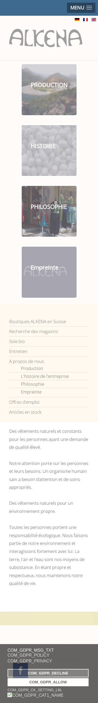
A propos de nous (26, 361)
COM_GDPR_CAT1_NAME (38, 695)
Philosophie (32, 384)
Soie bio (17, 341)
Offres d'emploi (24, 402)
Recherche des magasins (33, 331)
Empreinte (31, 392)
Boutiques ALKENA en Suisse (37, 321)
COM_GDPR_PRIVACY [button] (30, 661)
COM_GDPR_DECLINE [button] (48, 673)
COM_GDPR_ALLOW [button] (48, 682)
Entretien (18, 351)
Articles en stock (25, 412)
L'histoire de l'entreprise (45, 376)
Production (32, 368)
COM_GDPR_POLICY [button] (28, 655)
